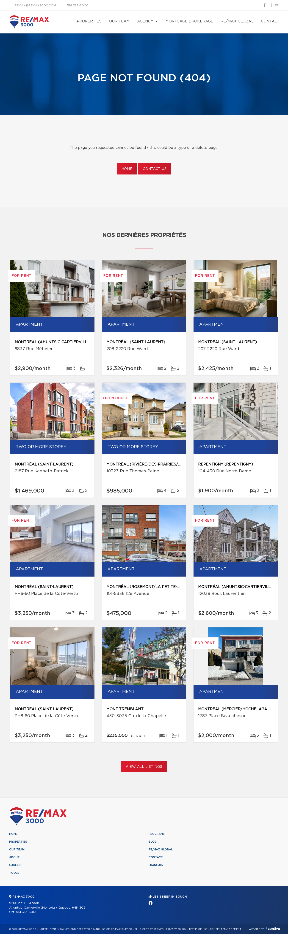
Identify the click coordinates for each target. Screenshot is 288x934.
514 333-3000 (78, 5)
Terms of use (198, 929)
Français (156, 865)
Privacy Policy (176, 929)
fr (277, 5)
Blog (153, 841)
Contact (270, 21)
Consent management (225, 929)
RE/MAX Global (237, 21)
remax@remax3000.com (35, 5)
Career (15, 865)
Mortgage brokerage (189, 21)
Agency (145, 21)
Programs (157, 834)
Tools (14, 872)
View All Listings (144, 766)
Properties (89, 21)
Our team (119, 21)
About (14, 857)
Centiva (273, 928)
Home (127, 169)
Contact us (154, 169)
